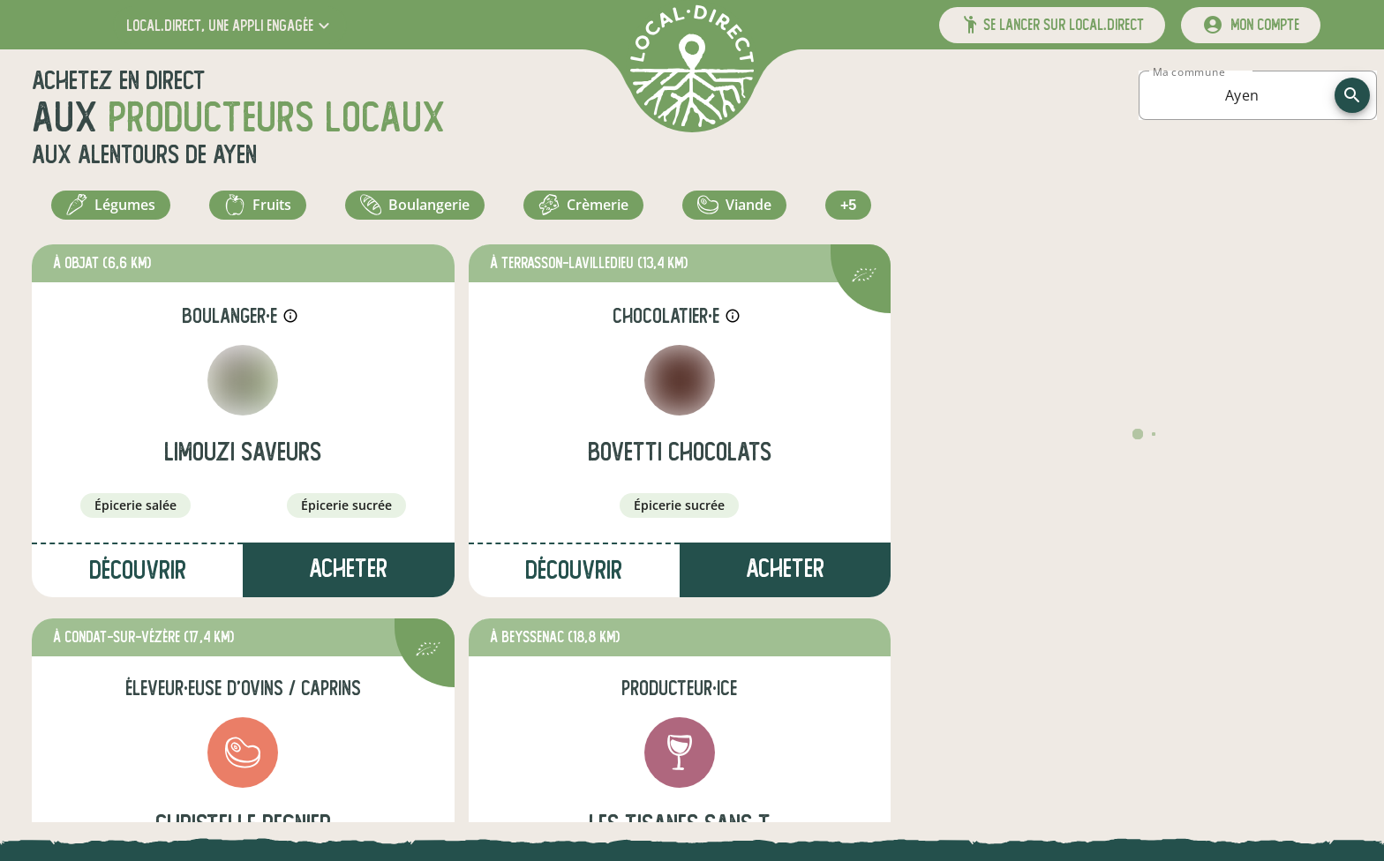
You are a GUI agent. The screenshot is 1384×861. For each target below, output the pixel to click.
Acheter (348, 578)
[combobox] (1242, 95)
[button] (230, 25)
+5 (850, 210)
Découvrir (137, 580)
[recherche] (1352, 95)
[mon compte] (1250, 25)
